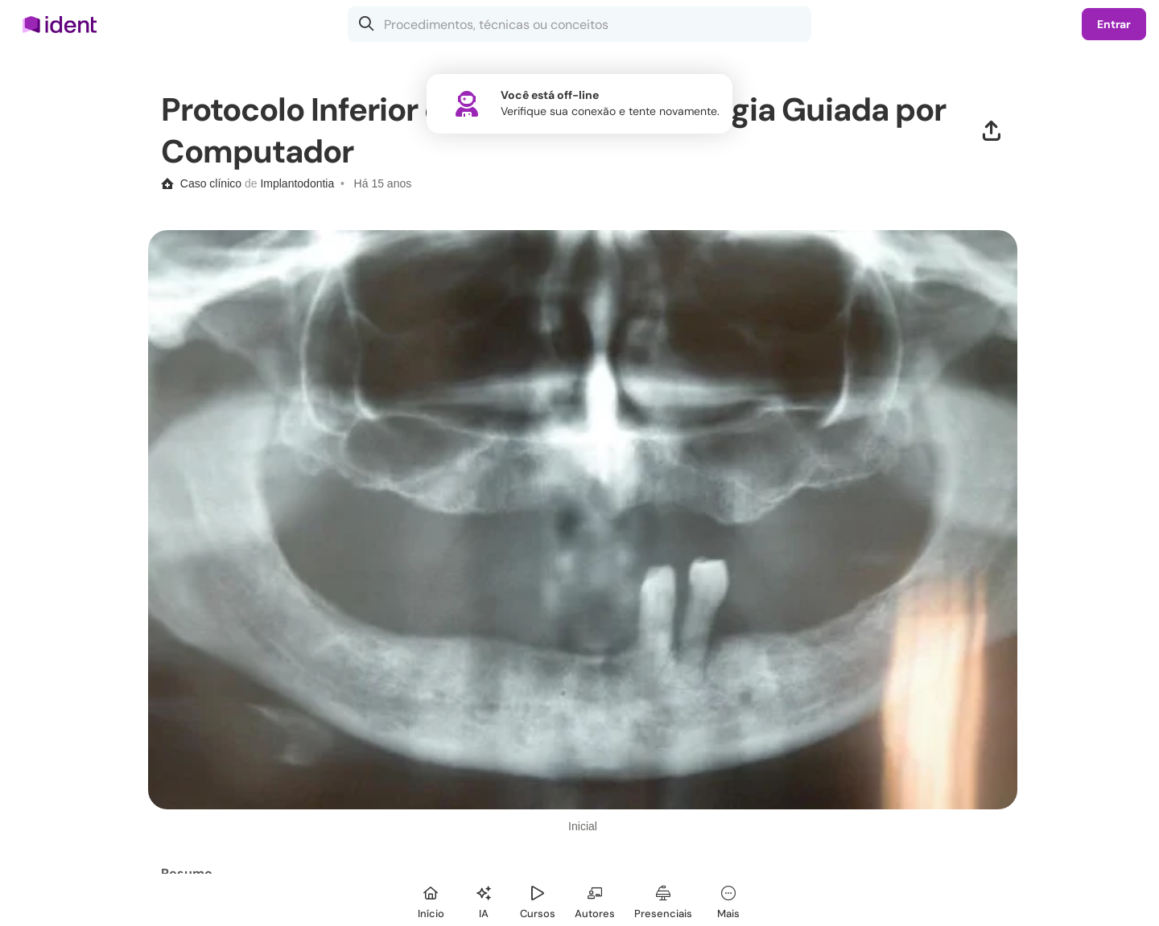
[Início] (431, 900)
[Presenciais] (663, 900)
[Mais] (728, 900)
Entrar (1114, 24)
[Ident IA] (484, 900)
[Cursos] (537, 900)
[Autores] (595, 900)
